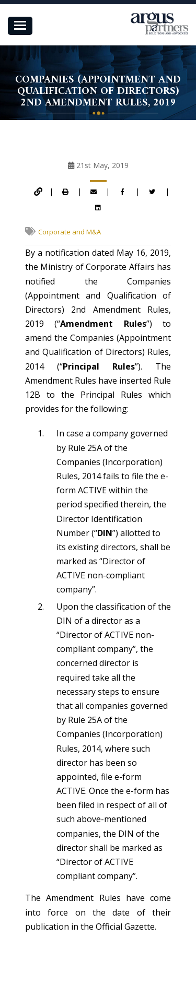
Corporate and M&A (69, 231)
